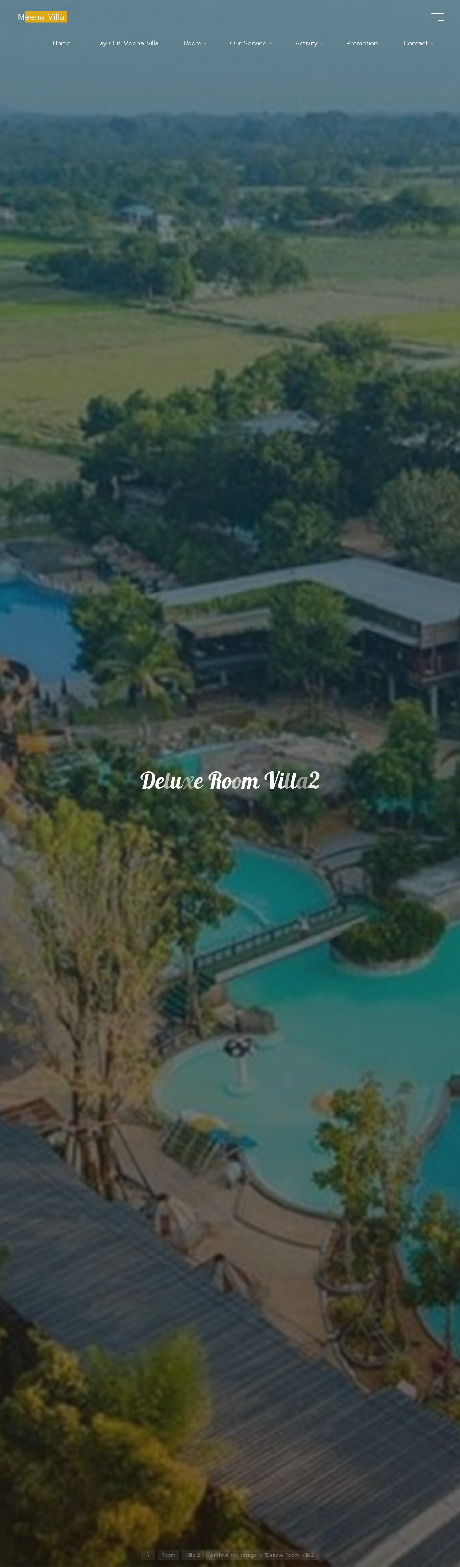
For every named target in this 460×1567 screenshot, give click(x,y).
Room (168, 1555)
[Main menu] (437, 17)
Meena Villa (41, 16)
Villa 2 (192, 1555)
